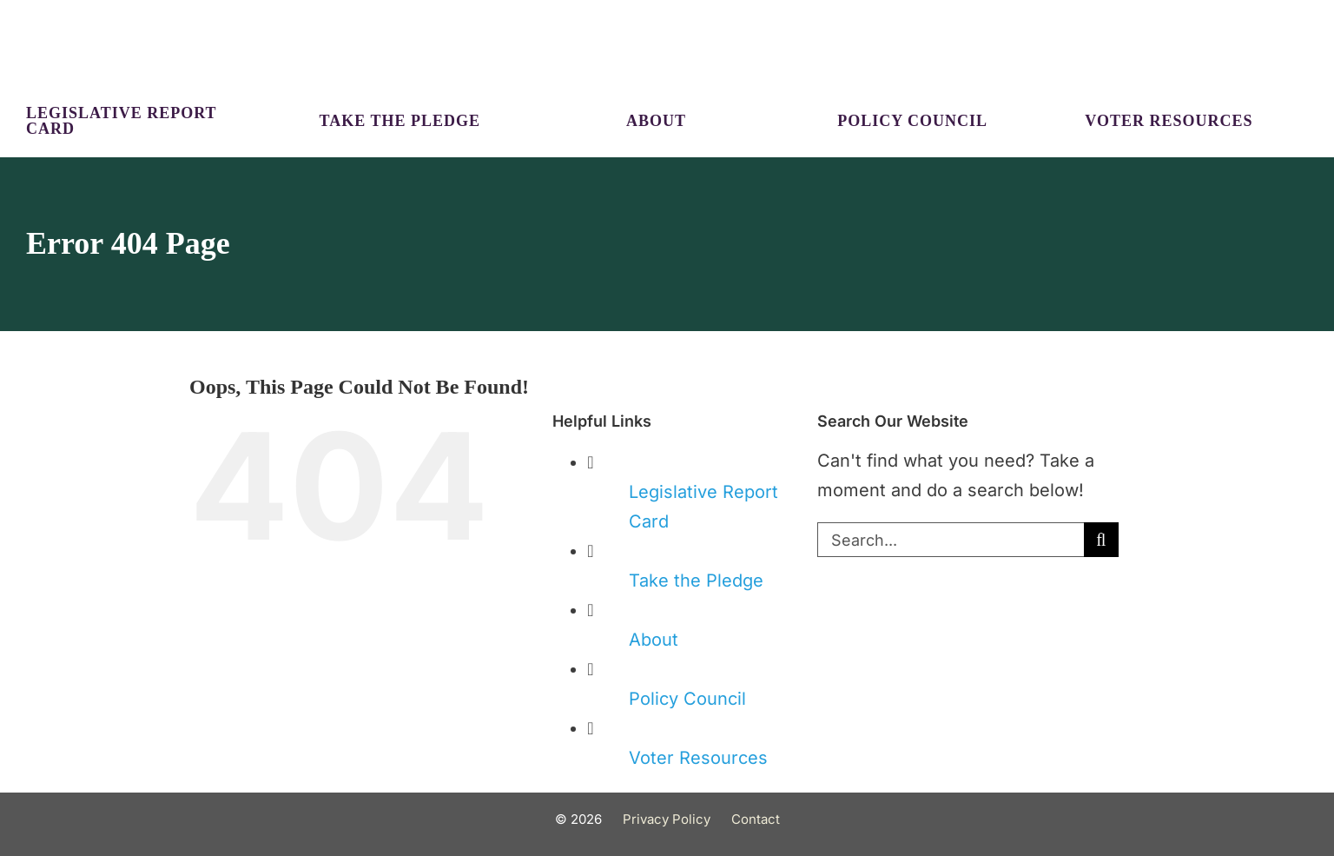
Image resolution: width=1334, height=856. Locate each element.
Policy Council (687, 698)
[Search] (1101, 539)
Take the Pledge (696, 580)
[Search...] (950, 539)
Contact (755, 819)
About (653, 639)
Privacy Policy (666, 819)
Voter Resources (698, 757)
